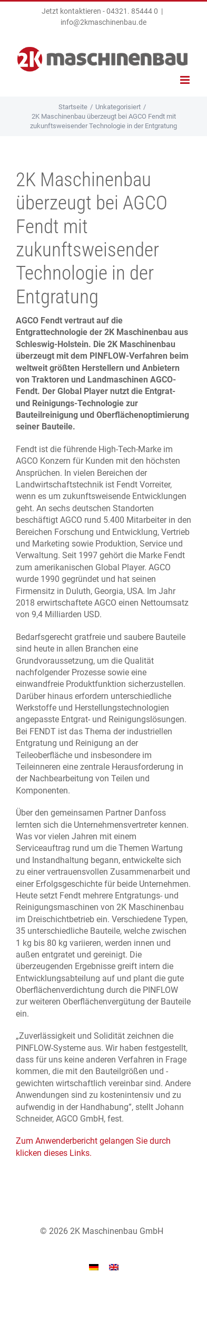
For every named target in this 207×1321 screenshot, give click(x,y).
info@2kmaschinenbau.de (103, 22)
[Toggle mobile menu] (185, 79)
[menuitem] (94, 1267)
